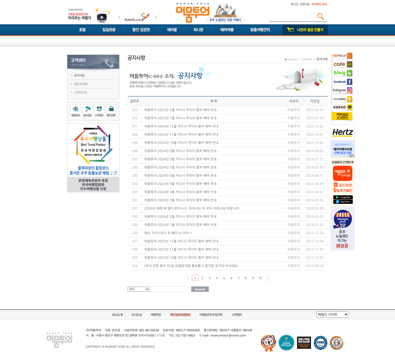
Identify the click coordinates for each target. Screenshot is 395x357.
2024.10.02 (315, 142)
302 (135, 118)
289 (135, 225)
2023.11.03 (315, 249)
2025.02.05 (315, 110)
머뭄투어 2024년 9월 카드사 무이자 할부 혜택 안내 (180, 151)
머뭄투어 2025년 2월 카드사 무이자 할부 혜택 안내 (180, 110)
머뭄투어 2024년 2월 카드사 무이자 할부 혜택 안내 (180, 216)
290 (135, 216)
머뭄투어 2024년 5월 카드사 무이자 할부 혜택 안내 (180, 183)
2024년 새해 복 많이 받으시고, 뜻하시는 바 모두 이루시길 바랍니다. (192, 208)
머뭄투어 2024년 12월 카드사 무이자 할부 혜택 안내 (181, 126)
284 (135, 266)
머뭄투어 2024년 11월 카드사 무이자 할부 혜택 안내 (181, 134)
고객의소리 (80, 92)
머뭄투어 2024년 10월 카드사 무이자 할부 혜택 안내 (181, 142)
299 (135, 142)
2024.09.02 (315, 151)
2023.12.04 (315, 241)
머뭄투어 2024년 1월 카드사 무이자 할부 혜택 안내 (180, 225)
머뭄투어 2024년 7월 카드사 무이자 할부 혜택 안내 (180, 167)
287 (135, 241)
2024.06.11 (315, 175)
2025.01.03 (315, 118)
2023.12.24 (315, 233)
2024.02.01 (315, 216)
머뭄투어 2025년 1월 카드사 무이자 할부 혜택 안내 (180, 118)
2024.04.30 (315, 183)
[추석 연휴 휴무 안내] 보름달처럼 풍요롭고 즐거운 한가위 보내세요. (191, 266)
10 (260, 278)
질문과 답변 (81, 84)
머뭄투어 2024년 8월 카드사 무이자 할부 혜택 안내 (180, 159)
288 (135, 233)
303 (135, 110)
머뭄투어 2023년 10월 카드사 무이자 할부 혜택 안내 (181, 257)
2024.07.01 (315, 167)
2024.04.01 (315, 192)
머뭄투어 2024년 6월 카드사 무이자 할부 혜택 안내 (180, 175)
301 (135, 126)
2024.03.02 (315, 200)
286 (135, 249)
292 (135, 200)
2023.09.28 (315, 266)
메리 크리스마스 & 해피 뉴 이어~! (168, 233)
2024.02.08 (315, 208)
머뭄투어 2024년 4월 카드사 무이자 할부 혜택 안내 (180, 192)
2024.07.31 (315, 159)
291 (135, 208)
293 (135, 192)
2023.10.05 (315, 257)
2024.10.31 (315, 134)
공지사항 (79, 75)
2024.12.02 (315, 126)
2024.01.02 (315, 225)
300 (135, 134)
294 (135, 183)
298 (135, 151)
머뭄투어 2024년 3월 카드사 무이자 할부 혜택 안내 (180, 200)
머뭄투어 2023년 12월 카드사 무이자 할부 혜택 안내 (181, 241)
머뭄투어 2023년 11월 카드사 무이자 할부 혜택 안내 (181, 249)
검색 (320, 16)
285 (135, 257)
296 (135, 167)
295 (135, 175)
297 (135, 159)
